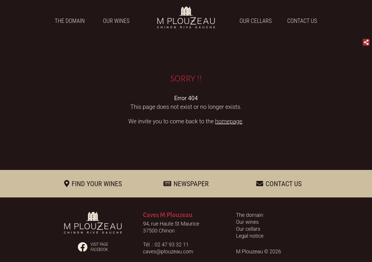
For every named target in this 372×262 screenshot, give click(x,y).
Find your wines (97, 184)
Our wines (116, 20)
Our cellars (256, 20)
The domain (70, 20)
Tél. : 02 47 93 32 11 (166, 244)
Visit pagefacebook (93, 247)
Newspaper (191, 184)
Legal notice (249, 236)
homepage (228, 121)
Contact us (302, 20)
